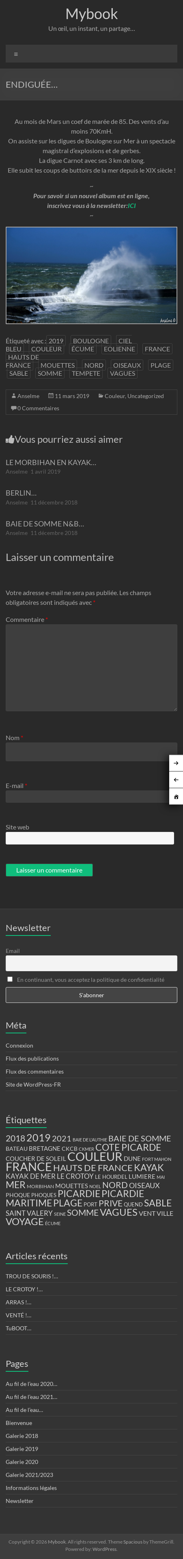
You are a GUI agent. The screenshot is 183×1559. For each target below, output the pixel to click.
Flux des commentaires (35, 1071)
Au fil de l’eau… (24, 1409)
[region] (92, 275)
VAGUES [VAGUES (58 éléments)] (119, 1212)
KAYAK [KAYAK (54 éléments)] (149, 1167)
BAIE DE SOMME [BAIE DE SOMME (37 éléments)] (139, 1138)
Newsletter (20, 1500)
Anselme (28, 395)
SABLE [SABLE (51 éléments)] (158, 1202)
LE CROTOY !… (24, 1289)
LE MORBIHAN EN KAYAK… (51, 462)
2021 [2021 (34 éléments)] (61, 1138)
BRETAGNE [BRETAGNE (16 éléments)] (44, 1148)
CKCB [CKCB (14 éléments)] (70, 1148)
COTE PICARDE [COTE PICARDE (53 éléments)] (128, 1147)
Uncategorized (145, 395)
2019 (56, 340)
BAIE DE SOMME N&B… (45, 523)
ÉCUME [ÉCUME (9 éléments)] (52, 1223)
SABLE (18, 373)
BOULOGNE (91, 340)
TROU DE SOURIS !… (32, 1276)
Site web (17, 827)
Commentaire (27, 619)
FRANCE (157, 349)
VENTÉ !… (18, 1315)
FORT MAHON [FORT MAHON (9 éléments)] (156, 1159)
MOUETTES (58, 365)
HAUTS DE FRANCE (22, 361)
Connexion (19, 1045)
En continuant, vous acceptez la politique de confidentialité (85, 979)
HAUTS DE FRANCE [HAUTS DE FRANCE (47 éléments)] (93, 1167)
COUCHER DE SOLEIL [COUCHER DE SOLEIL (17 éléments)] (36, 1158)
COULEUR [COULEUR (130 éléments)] (95, 1156)
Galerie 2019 (22, 1448)
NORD (93, 365)
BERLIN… (21, 492)
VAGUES (122, 373)
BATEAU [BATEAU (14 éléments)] (17, 1148)
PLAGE (161, 365)
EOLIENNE (119, 349)
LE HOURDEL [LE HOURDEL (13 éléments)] (111, 1177)
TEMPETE (86, 373)
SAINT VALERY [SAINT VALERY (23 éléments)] (29, 1213)
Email (13, 950)
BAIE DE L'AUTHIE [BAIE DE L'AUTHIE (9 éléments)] (90, 1139)
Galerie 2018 (22, 1435)
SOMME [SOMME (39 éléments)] (83, 1212)
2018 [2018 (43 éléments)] (15, 1138)
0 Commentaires (38, 408)
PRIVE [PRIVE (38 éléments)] (111, 1203)
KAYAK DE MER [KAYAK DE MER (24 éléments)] (31, 1176)
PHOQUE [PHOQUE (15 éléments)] (18, 1194)
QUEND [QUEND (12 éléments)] (133, 1205)
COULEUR (46, 349)
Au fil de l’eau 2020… (31, 1383)
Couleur (115, 395)
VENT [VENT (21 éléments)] (147, 1213)
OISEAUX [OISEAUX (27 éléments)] (144, 1185)
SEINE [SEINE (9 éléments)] (60, 1214)
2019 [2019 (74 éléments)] (38, 1137)
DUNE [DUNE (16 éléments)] (132, 1158)
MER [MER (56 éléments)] (16, 1184)
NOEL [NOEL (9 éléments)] (95, 1186)
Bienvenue (19, 1422)
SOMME (50, 373)
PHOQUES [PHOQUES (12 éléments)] (43, 1195)
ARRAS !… (18, 1302)
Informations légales (31, 1487)
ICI (132, 205)
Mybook (91, 13)
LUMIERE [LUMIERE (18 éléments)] (142, 1176)
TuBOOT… (18, 1328)
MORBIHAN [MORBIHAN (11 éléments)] (40, 1186)
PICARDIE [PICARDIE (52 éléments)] (79, 1193)
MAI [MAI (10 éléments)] (161, 1177)
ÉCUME (82, 349)
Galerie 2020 (22, 1461)
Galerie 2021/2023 (29, 1474)
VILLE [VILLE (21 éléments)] (165, 1213)
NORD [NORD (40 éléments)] (115, 1185)
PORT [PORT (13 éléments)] (90, 1204)
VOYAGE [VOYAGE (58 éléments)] (25, 1221)
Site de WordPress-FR (33, 1084)
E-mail (16, 785)
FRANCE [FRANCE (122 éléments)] (29, 1167)
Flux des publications (32, 1058)
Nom (14, 737)
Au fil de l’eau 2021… (31, 1396)
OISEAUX (127, 365)
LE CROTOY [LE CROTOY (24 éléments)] (75, 1176)
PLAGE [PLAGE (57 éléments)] (67, 1202)
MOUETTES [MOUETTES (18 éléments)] (71, 1185)
